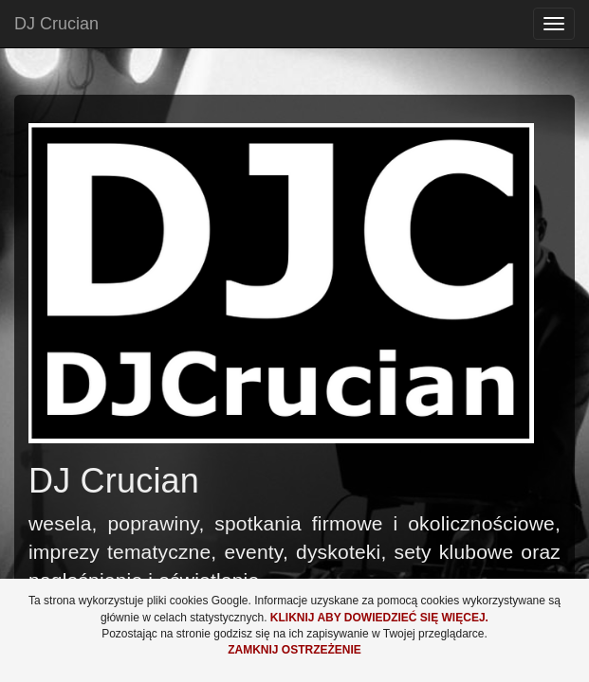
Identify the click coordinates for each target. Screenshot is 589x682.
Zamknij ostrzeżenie (294, 649)
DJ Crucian (56, 23)
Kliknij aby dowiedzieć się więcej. (379, 617)
